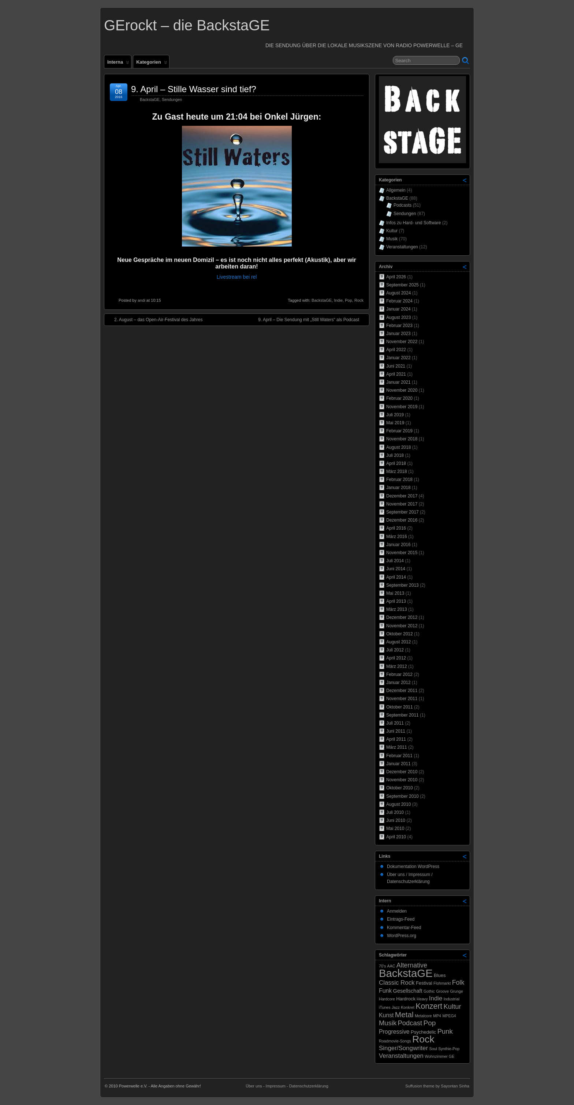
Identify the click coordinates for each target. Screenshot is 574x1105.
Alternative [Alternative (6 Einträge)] (411, 965)
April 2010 (396, 836)
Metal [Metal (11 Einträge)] (404, 1014)
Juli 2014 (395, 560)
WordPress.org (401, 935)
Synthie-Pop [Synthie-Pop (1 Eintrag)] (448, 1048)
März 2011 (396, 747)
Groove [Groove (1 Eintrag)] (442, 991)
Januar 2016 (398, 544)
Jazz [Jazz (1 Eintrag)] (396, 1007)
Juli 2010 (395, 812)
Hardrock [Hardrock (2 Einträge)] (405, 998)
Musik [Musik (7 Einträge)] (387, 1023)
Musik (392, 238)
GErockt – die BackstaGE (187, 25)
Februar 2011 (399, 755)
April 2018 (396, 463)
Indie (338, 300)
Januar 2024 (398, 309)
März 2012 (396, 666)
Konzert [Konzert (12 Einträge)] (428, 1006)
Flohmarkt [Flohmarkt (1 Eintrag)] (442, 983)
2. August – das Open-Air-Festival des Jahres (154, 319)
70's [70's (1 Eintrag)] (382, 966)
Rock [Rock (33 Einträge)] (423, 1039)
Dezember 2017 (401, 496)
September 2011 (402, 715)
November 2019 (401, 406)
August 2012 (398, 641)
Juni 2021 (395, 366)
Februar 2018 (399, 479)
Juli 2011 (395, 723)
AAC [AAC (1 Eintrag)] (391, 966)
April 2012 (396, 658)
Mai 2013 (395, 593)
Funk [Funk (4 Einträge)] (385, 991)
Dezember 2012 (401, 617)
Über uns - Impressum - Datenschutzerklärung (287, 1086)
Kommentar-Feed (404, 927)
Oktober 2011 (399, 707)
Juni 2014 (395, 568)
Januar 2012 (398, 682)
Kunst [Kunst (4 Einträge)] (386, 1015)
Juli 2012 (395, 650)
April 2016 (396, 528)
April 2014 (396, 577)
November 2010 (401, 779)
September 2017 (402, 512)
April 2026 (396, 276)
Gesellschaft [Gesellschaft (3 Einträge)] (407, 991)
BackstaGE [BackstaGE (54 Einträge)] (406, 973)
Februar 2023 (399, 325)
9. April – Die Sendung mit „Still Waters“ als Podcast (312, 319)
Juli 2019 (395, 414)
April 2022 (396, 349)
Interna (118, 63)
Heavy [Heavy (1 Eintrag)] (422, 999)
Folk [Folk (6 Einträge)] (458, 982)
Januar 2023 (398, 333)
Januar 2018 (398, 487)
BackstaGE (150, 99)
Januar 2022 (398, 357)
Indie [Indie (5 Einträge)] (436, 998)
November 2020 (401, 390)
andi (141, 300)
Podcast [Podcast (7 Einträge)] (410, 1023)
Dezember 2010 (401, 771)
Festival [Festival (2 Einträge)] (424, 983)
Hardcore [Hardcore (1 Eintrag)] (387, 999)
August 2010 (398, 804)
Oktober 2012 (399, 633)
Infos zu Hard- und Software (413, 222)
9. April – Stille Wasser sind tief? (193, 89)
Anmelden (397, 911)
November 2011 (401, 698)
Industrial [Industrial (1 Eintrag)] (451, 999)
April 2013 (396, 601)
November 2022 (401, 341)
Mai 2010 (395, 828)
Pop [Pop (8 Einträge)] (429, 1023)
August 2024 (398, 293)
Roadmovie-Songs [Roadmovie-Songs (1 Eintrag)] (395, 1041)
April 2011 (396, 739)
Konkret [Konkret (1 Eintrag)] (407, 1007)
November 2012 (401, 625)
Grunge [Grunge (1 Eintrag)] (456, 991)
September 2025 (402, 284)
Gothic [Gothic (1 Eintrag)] (429, 991)
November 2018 (401, 438)
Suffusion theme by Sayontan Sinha (437, 1086)
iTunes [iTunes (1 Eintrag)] (385, 1007)
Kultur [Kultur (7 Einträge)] (452, 1006)
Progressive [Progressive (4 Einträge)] (394, 1032)
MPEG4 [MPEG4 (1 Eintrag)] (449, 1016)
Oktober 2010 (399, 787)
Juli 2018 (395, 455)
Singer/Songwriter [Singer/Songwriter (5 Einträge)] (403, 1048)
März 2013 (396, 609)
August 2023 (398, 317)
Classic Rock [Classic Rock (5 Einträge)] (397, 982)
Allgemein (396, 190)
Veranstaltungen (402, 246)
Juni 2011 (395, 731)
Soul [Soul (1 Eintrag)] (433, 1048)
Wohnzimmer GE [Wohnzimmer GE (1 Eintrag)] (439, 1056)
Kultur (392, 230)
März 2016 (396, 536)
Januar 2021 (398, 382)
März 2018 (396, 471)
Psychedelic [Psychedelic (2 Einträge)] (423, 1032)
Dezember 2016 (401, 520)
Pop (348, 300)
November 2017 (401, 504)
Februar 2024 (399, 301)
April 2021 (396, 374)
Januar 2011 (398, 763)
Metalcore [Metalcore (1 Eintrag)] (423, 1016)
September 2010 (402, 796)
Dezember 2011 (401, 690)
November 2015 (401, 552)
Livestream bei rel (237, 277)
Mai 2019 (395, 422)
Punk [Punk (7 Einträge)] (445, 1031)
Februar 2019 (399, 430)
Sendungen (172, 99)
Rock (359, 300)
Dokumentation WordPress (413, 866)
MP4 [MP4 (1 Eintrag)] (437, 1016)
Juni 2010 (395, 820)
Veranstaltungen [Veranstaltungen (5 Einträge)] (401, 1055)
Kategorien (151, 63)
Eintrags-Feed (400, 919)
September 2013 (402, 585)
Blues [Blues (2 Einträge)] (440, 975)
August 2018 (398, 447)
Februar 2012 (399, 674)
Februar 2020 (399, 398)
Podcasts (402, 205)
